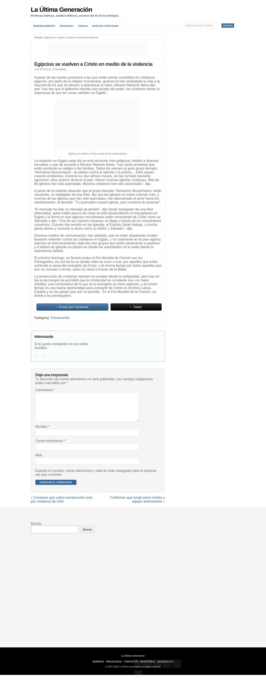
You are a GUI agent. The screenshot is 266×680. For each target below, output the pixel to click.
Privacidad (114, 666)
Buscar (36, 528)
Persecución (60, 318)
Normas (98, 666)
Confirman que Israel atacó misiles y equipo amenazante (137, 504)
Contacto (131, 666)
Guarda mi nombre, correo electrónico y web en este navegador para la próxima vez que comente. (95, 477)
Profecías (66, 26)
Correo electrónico (50, 446)
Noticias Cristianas (105, 26)
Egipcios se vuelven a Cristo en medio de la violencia (93, 64)
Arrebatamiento (44, 26)
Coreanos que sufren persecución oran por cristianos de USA (62, 504)
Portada (38, 37)
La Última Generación (61, 9)
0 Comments (59, 69)
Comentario (45, 390)
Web (38, 460)
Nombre (42, 432)
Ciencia (83, 26)
